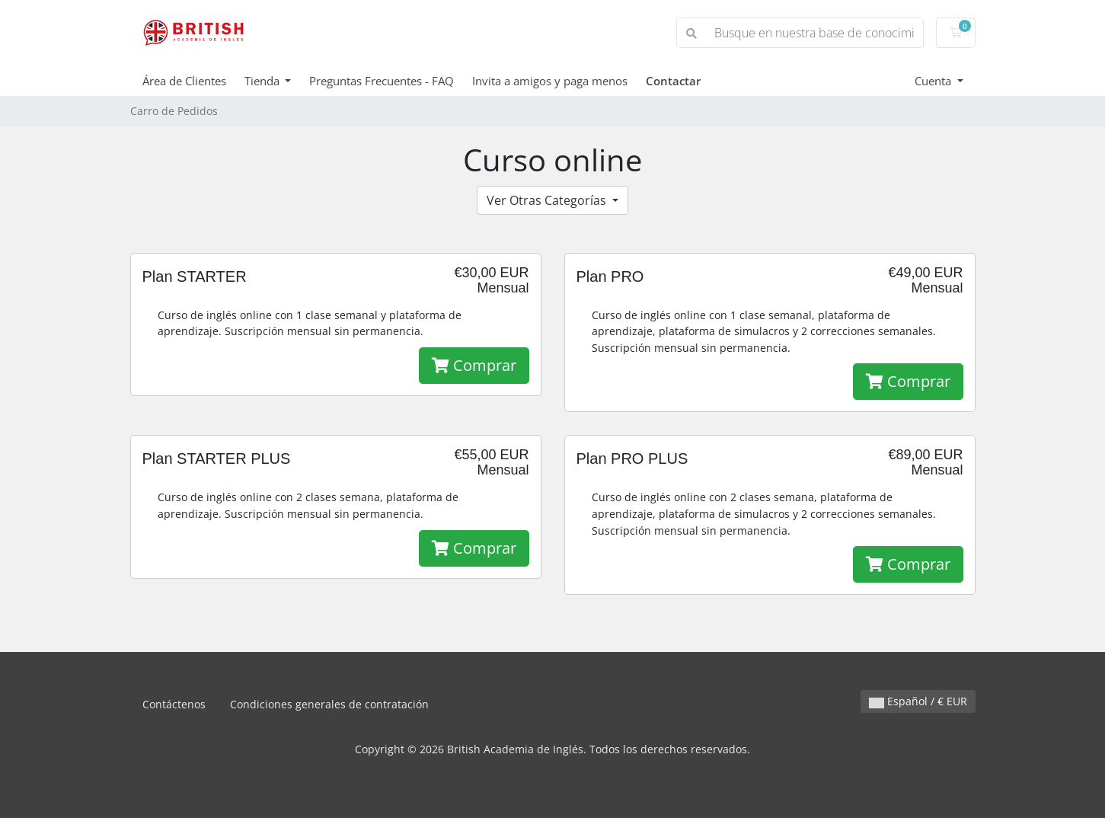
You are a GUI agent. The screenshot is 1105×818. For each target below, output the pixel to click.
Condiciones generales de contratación (329, 704)
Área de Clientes (184, 80)
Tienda (263, 80)
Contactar (673, 80)
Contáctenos (174, 704)
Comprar (474, 365)
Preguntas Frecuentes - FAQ (381, 80)
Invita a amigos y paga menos (550, 80)
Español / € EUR (918, 701)
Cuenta (934, 80)
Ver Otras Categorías (548, 200)
